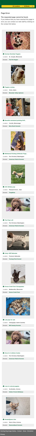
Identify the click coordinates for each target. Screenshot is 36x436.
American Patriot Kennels (16, 159)
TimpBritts (12, 192)
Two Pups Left (8, 220)
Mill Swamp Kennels (15, 325)
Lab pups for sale (9, 319)
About (24, 431)
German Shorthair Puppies (11, 54)
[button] (18, 1)
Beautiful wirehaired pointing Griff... (14, 120)
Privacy (2, 434)
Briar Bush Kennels (14, 126)
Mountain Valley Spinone (16, 93)
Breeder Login (34, 2)
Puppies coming (8, 87)
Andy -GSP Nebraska (10, 253)
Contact (19, 431)
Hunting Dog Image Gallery (8, 431)
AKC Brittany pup (9, 187)
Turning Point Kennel (15, 259)
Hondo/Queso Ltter (9, 419)
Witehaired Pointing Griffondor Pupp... (15, 153)
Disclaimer (30, 431)
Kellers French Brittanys (16, 392)
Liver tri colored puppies (11, 386)
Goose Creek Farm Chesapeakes (13, 286)
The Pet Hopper (13, 59)
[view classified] (18, 41)
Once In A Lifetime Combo (11, 353)
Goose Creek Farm (14, 292)
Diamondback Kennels (15, 425)
